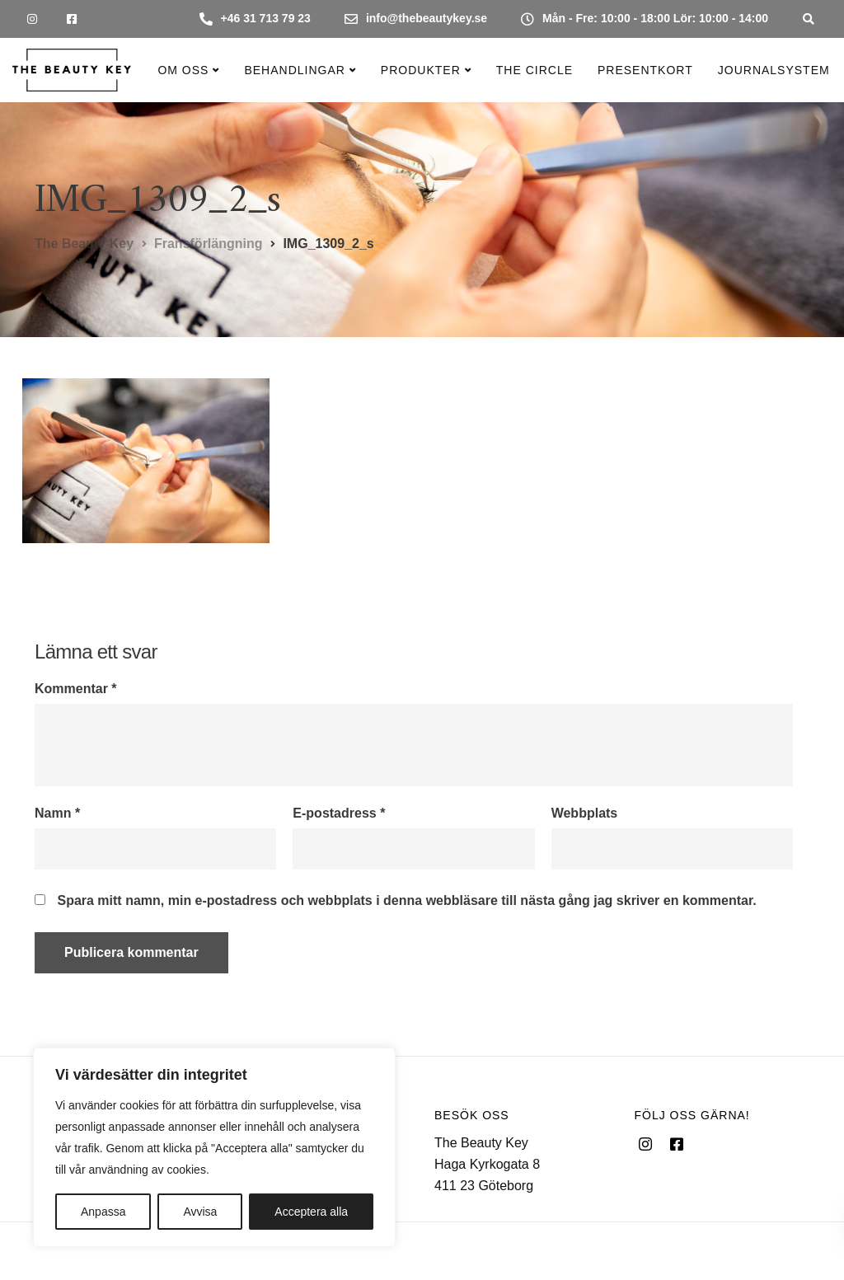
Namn (57, 813)
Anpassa (103, 1211)
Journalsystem (774, 70)
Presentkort (645, 70)
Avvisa (200, 1211)
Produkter (421, 70)
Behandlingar (294, 70)
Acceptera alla (311, 1211)
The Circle (534, 70)
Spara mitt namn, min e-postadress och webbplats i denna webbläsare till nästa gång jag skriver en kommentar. (406, 900)
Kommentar (76, 689)
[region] (214, 1147)
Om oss (183, 70)
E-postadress (339, 813)
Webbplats (584, 813)
